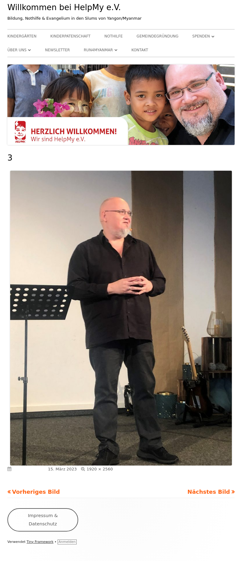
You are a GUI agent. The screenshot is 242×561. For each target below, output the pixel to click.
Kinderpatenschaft (70, 36)
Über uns (16, 50)
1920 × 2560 (100, 469)
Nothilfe (113, 36)
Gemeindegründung (158, 36)
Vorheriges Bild (36, 492)
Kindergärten (21, 36)
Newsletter (57, 50)
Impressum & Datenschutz (43, 519)
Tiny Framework (39, 542)
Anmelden (67, 542)
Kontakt (139, 50)
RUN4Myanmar (98, 50)
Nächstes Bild (209, 492)
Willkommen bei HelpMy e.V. (64, 7)
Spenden (201, 36)
